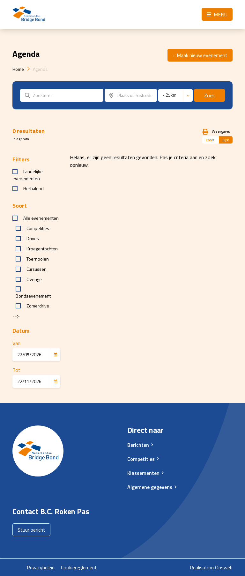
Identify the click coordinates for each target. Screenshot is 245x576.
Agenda (40, 69)
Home (18, 69)
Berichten (138, 445)
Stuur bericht (31, 530)
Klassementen (143, 473)
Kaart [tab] (210, 140)
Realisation (202, 567)
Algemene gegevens (149, 487)
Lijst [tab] (225, 140)
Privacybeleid (41, 567)
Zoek (209, 95)
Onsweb (224, 567)
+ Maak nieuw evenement (200, 55)
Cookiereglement (79, 567)
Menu (217, 14)
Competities (141, 459)
